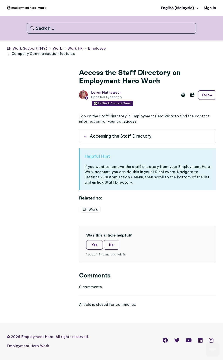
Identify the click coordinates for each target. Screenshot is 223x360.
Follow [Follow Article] (207, 95)
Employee (97, 48)
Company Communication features (43, 53)
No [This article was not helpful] (111, 245)
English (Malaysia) (178, 8)
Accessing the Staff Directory (121, 136)
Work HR (75, 48)
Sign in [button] (210, 8)
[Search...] (111, 28)
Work (57, 48)
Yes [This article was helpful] (94, 245)
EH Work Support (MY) (27, 48)
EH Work (90, 209)
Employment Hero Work (28, 346)
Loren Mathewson (106, 93)
